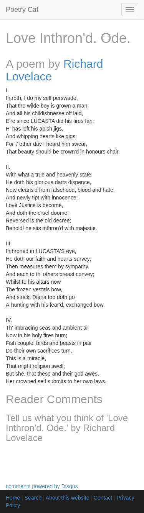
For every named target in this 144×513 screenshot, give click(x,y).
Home (13, 498)
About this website (67, 498)
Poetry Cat (22, 9)
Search (33, 498)
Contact (103, 498)
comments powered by (42, 486)
